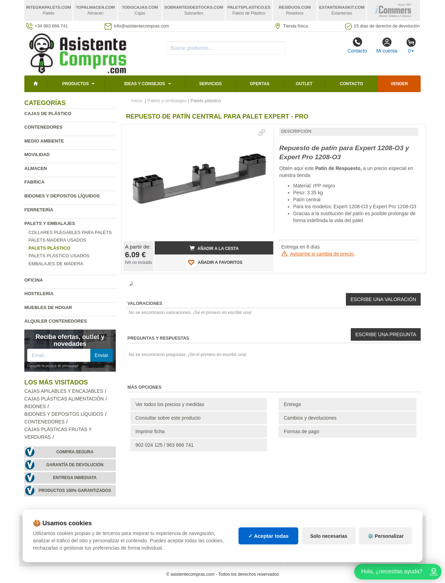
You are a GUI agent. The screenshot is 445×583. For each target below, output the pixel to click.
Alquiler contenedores (55, 321)
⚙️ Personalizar (385, 536)
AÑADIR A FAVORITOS (214, 262)
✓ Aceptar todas (268, 536)
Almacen (35, 168)
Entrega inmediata (75, 477)
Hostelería (39, 293)
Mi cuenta (386, 45)
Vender (399, 83)
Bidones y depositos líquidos (62, 196)
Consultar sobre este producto (168, 418)
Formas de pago (301, 431)
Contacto (357, 45)
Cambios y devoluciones (310, 418)
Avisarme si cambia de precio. (318, 254)
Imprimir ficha (150, 431)
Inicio (137, 100)
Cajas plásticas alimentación (64, 399)
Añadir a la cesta (214, 248)
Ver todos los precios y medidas (170, 404)
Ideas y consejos (144, 83)
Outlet (304, 83)
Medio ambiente (44, 141)
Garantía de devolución (75, 464)
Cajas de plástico (47, 113)
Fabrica (34, 182)
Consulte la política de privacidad (52, 366)
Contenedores (43, 127)
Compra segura (75, 452)
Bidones (35, 406)
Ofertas (259, 83)
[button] (261, 132)
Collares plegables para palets (70, 232)
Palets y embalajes (49, 223)
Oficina (33, 280)
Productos (75, 83)
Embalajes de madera (56, 263)
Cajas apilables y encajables (63, 391)
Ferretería (38, 209)
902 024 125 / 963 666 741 (165, 445)
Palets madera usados (57, 240)
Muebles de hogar (48, 307)
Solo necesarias (328, 536)
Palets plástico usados (59, 255)
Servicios (210, 83)
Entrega (292, 404)
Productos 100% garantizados (75, 490)
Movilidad (37, 154)
